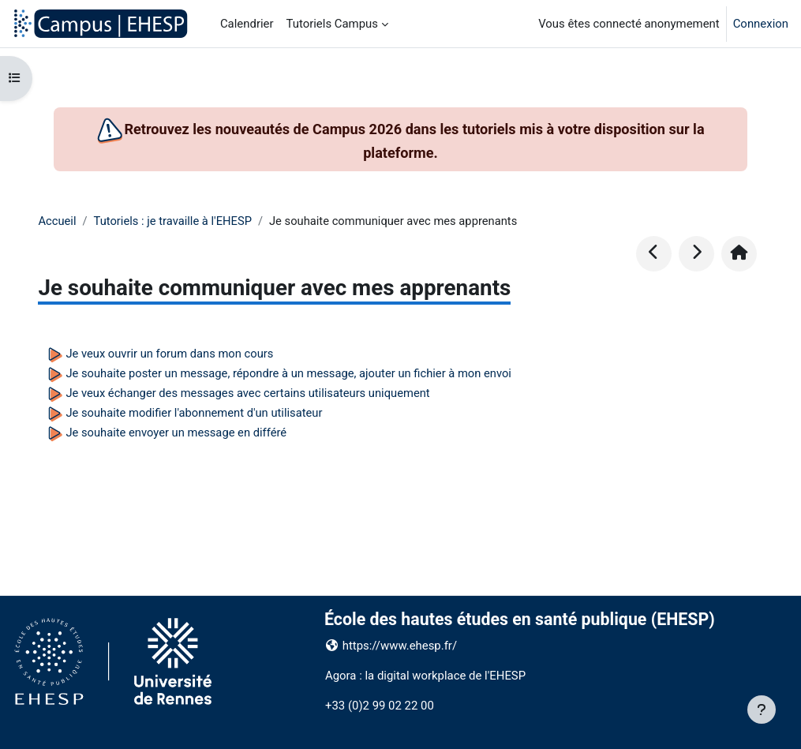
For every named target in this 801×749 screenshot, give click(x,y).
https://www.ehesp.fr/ (399, 646)
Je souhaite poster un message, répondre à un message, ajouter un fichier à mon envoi (291, 373)
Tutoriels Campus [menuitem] (332, 24)
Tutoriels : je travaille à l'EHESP (174, 221)
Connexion (760, 24)
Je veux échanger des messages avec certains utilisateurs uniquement (250, 393)
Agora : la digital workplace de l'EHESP (425, 675)
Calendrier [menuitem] (247, 24)
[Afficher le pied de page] (761, 709)
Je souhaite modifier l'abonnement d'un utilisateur (195, 413)
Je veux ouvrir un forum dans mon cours (170, 353)
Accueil (57, 221)
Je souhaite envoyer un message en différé (177, 432)
